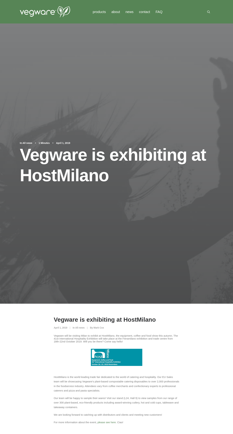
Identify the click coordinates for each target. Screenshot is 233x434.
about (115, 12)
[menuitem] (99, 11)
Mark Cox (99, 110)
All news (27, 34)
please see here (107, 205)
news (130, 12)
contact (144, 12)
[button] (210, 11)
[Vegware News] (45, 11)
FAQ (159, 12)
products (99, 12)
